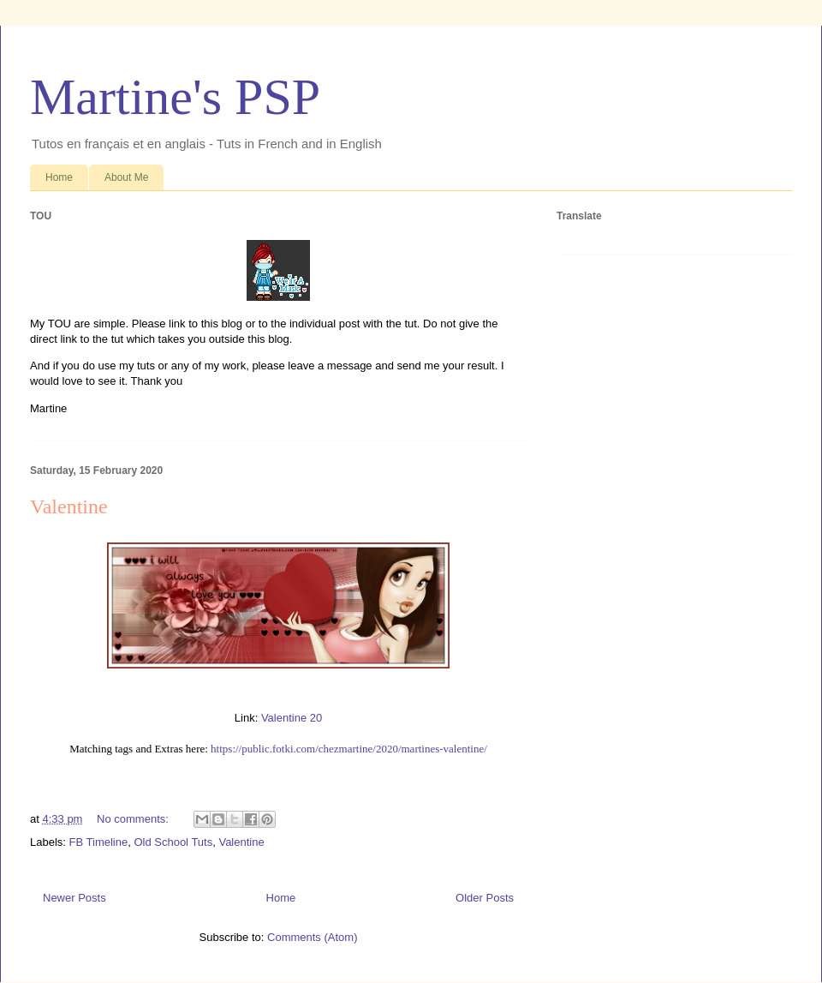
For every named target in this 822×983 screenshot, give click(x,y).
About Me (126, 177)
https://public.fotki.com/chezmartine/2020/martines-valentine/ (349, 748)
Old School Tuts (173, 842)
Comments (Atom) (312, 937)
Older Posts (485, 897)
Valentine (69, 506)
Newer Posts (74, 897)
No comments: (134, 818)
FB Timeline (98, 842)
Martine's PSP (175, 97)
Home (59, 177)
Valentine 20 (291, 717)
